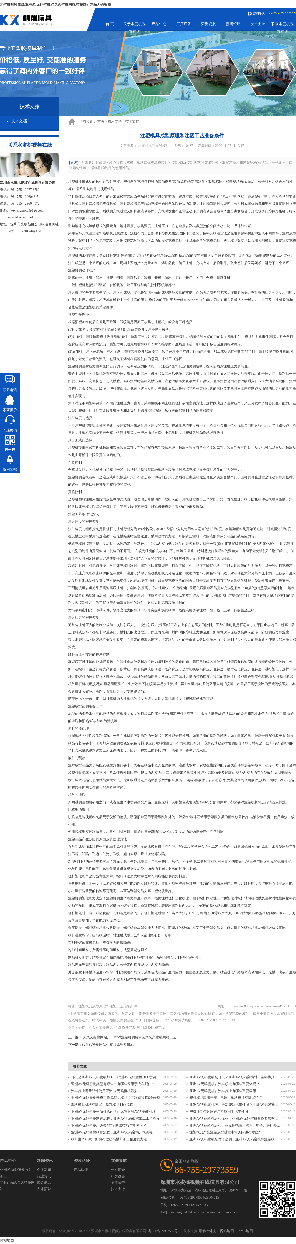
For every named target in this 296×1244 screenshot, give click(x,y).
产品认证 (81, 1170)
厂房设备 (183, 24)
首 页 (110, 24)
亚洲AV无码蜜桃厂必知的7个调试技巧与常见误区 (108, 1125)
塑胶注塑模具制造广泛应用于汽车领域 (218, 1111)
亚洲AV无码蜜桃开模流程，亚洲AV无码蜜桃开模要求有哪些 (235, 1118)
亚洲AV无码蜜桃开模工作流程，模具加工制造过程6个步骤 (115, 1098)
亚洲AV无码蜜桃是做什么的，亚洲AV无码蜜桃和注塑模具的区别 (235, 1139)
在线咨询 (10, 430)
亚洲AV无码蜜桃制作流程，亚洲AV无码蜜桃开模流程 (112, 1132)
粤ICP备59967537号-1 (164, 1231)
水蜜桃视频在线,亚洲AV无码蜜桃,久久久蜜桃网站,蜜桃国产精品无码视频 (55, 4)
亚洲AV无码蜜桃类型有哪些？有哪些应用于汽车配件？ (113, 1084)
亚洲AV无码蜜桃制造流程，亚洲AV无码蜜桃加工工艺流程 (115, 1118)
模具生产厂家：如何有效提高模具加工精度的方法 (109, 1139)
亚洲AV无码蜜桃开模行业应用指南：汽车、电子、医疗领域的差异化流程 (235, 1125)
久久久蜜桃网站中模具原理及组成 (108, 1044)
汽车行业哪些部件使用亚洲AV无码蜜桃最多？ (106, 1091)
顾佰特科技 (207, 1231)
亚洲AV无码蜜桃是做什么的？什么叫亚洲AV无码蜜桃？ (113, 1111)
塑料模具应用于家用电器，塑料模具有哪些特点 (225, 1098)
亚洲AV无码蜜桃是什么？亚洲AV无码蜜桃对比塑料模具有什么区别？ (235, 1077)
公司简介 (118, 1170)
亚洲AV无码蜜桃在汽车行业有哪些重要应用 (222, 1091)
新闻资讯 (233, 24)
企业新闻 (44, 1170)
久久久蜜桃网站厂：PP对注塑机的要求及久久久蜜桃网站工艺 (130, 1037)
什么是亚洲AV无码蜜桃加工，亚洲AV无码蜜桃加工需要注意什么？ (117, 1077)
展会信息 (44, 1182)
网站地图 (227, 1231)
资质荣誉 (118, 1182)
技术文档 (19, 121)
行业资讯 (44, 1176)
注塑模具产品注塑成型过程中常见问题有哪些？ (225, 1132)
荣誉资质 (208, 24)
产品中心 (159, 24)
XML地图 (245, 1231)
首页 (100, 121)
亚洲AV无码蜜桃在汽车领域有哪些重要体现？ (224, 1084)
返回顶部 (10, 470)
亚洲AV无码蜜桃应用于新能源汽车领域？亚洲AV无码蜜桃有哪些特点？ (235, 1105)
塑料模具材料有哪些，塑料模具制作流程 (102, 1105)
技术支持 (257, 24)
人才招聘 (44, 1189)
